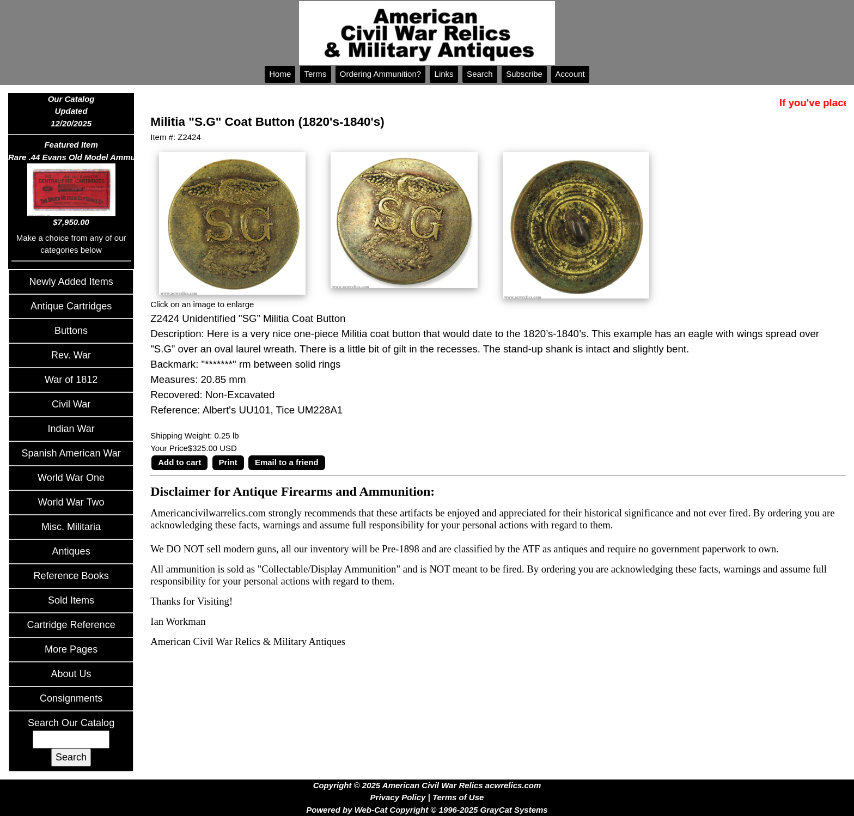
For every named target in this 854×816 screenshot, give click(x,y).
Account (570, 73)
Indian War (70, 428)
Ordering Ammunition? (381, 73)
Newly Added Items (71, 281)
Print (228, 462)
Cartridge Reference (71, 624)
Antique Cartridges (71, 306)
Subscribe (524, 73)
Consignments (71, 698)
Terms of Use (458, 797)
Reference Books (71, 575)
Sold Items (71, 600)
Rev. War (71, 355)
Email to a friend (287, 462)
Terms (315, 73)
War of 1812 (71, 379)
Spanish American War (70, 453)
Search (480, 73)
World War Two (71, 502)
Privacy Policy (398, 797)
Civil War (71, 404)
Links (443, 73)
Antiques (71, 551)
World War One (71, 477)
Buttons (71, 330)
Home (280, 73)
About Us (71, 673)
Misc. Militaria (71, 526)
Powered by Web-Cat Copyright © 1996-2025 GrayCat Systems (426, 809)
